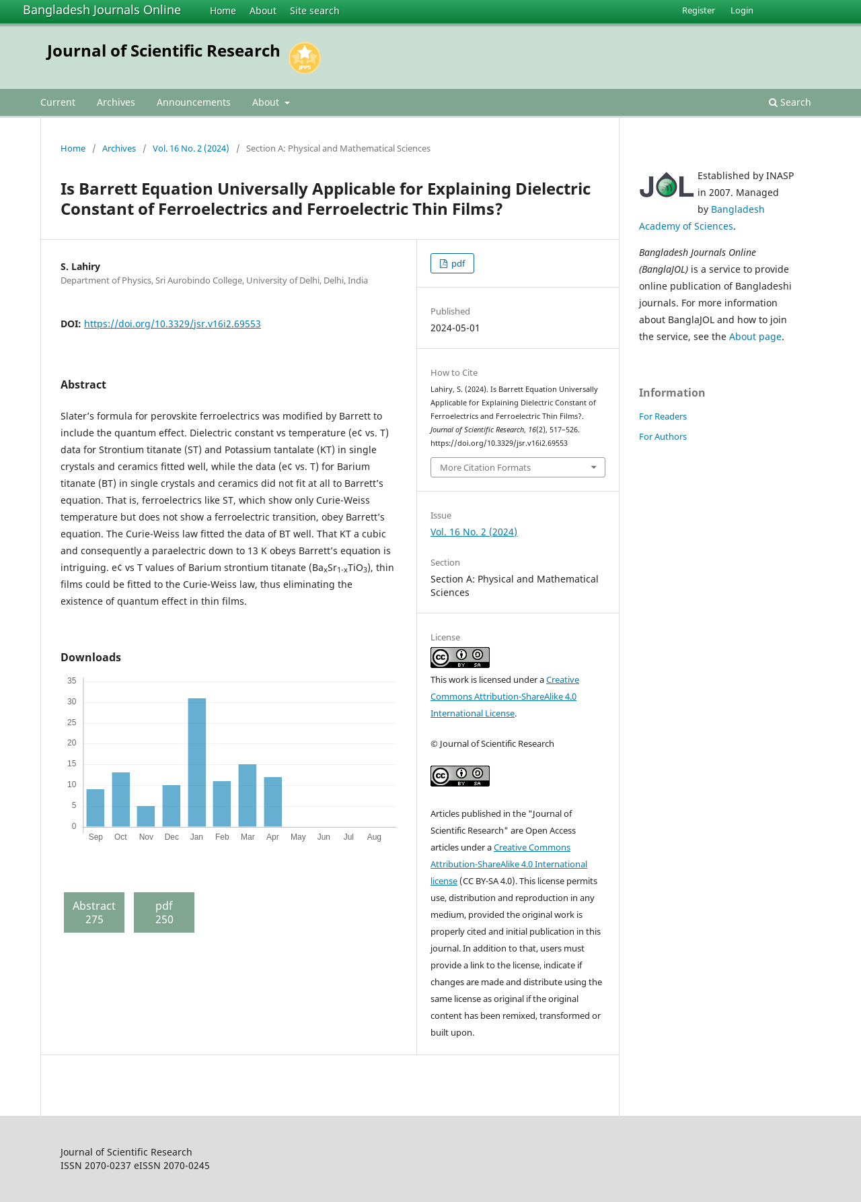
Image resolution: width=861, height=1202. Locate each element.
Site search (315, 10)
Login (742, 10)
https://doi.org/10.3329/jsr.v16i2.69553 (172, 323)
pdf (457, 263)
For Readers (663, 416)
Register (698, 10)
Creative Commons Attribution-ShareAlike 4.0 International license (508, 864)
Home (223, 10)
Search (790, 102)
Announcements (194, 102)
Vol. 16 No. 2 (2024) (191, 148)
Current (57, 102)
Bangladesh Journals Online (102, 9)
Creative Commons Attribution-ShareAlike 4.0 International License (504, 696)
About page (755, 336)
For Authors (663, 436)
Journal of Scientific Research (163, 50)
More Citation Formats (485, 467)
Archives (116, 102)
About (263, 10)
